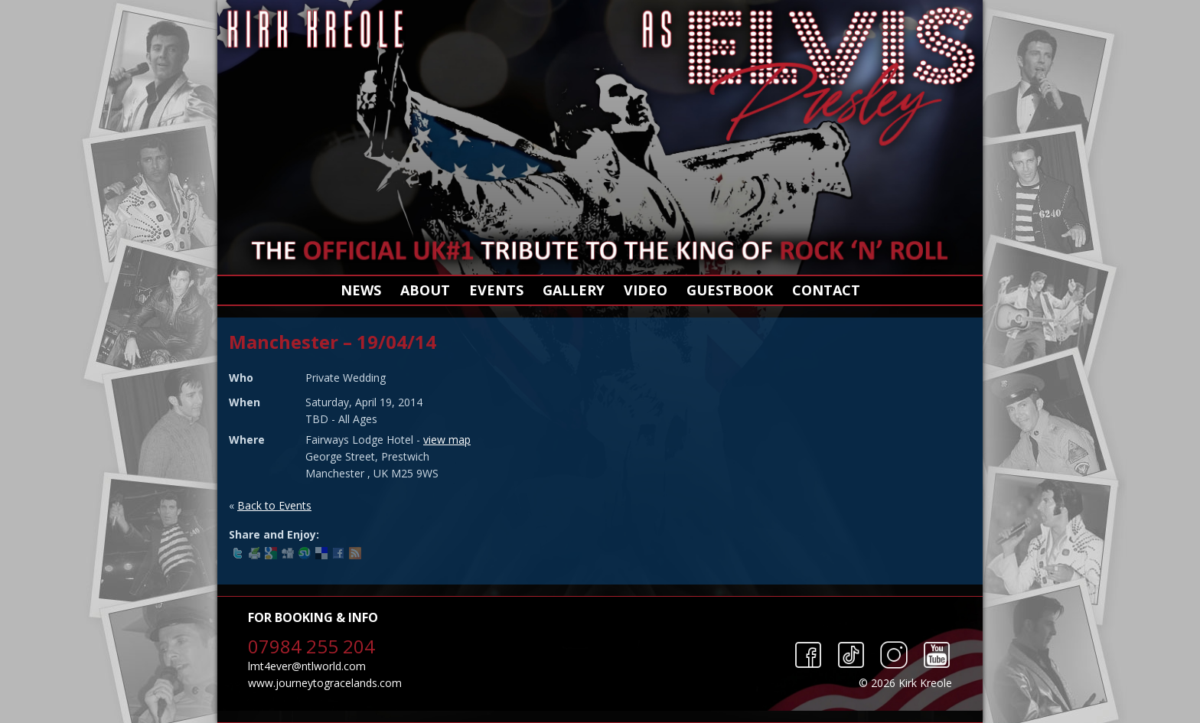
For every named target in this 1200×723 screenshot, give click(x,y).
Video (645, 290)
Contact (826, 290)
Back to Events (274, 505)
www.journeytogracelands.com (325, 683)
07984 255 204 (311, 646)
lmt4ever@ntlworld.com (307, 666)
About (425, 290)
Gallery (574, 290)
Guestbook (729, 290)
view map (447, 439)
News (361, 290)
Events (496, 290)
